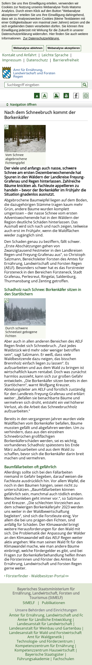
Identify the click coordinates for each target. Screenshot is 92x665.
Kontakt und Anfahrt (19, 55)
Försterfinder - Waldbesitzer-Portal (37, 575)
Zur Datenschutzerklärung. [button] (41, 38)
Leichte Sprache (55, 55)
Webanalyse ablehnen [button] (28, 48)
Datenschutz (37, 60)
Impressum (11, 60)
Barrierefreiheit (66, 60)
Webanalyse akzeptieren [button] (63, 48)
